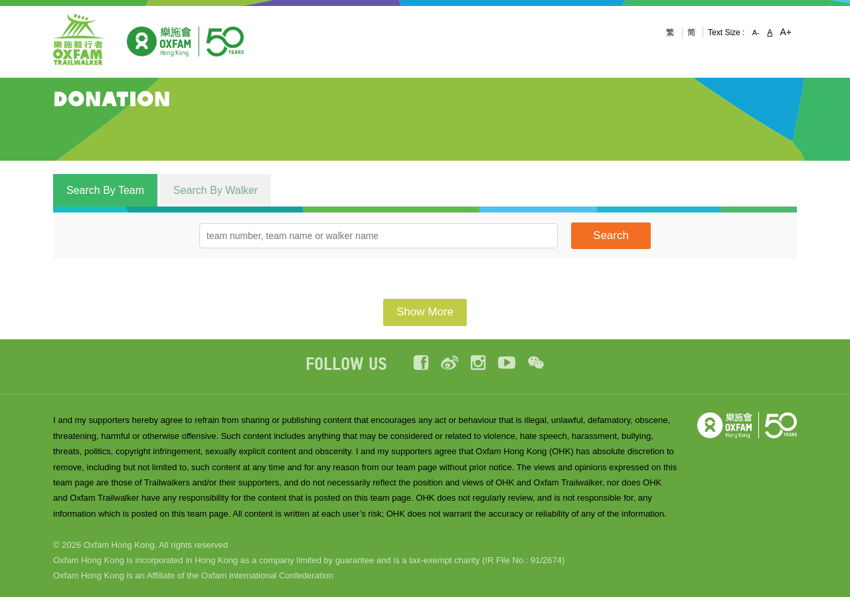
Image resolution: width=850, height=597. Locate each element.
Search (611, 235)
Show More (425, 311)
